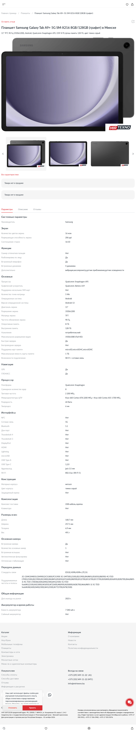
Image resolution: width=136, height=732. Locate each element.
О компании (74, 636)
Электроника (7, 657)
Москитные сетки (10, 662)
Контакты (73, 645)
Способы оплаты (9, 677)
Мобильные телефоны (12, 645)
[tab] (9, 209)
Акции (4, 636)
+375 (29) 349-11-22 (78, 677)
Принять (32, 708)
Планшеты (6, 649)
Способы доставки (10, 681)
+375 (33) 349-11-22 (78, 681)
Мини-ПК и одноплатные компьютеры (20, 666)
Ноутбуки (6, 640)
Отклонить (12, 708)
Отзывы (5, 686)
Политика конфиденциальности (83, 649)
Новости (72, 640)
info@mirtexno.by (76, 686)
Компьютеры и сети (11, 653)
